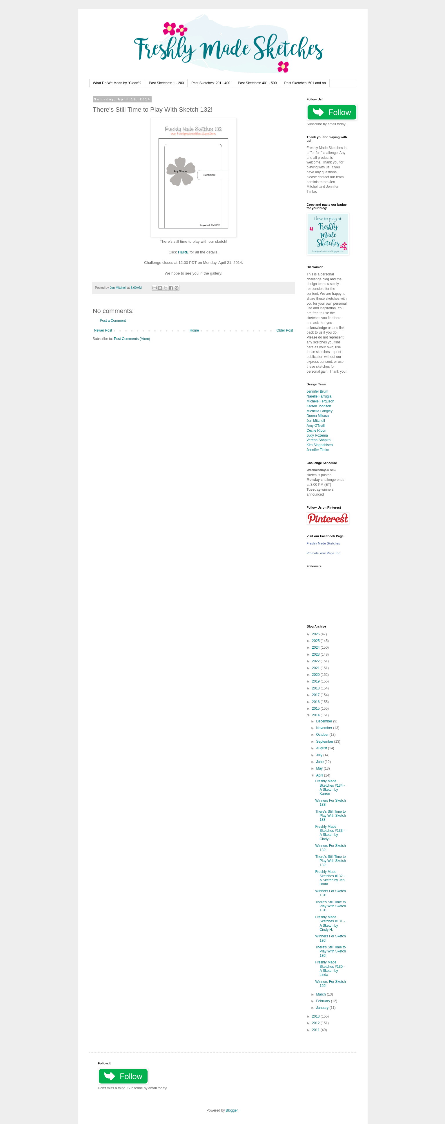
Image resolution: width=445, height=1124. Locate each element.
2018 (316, 688)
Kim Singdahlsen (320, 445)
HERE (183, 252)
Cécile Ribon (316, 430)
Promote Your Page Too (323, 553)
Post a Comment (113, 321)
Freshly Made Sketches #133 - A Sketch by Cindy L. (330, 833)
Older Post (285, 330)
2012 (316, 1023)
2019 (316, 681)
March (321, 994)
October (322, 735)
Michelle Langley (320, 411)
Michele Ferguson (320, 401)
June (320, 762)
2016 (316, 702)
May (320, 768)
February (323, 1001)
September (325, 741)
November (324, 728)
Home (194, 330)
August (322, 748)
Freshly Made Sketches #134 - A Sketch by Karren (330, 787)
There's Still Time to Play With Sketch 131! (330, 906)
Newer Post (103, 330)
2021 (316, 668)
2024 (316, 647)
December (324, 721)
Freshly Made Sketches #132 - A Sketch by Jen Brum (330, 878)
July (319, 755)
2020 (316, 675)
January (322, 1008)
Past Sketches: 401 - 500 (257, 83)
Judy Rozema (317, 435)
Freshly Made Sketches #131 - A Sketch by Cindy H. (330, 923)
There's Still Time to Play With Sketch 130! (330, 951)
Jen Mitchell (316, 421)
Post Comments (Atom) (132, 339)
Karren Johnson (319, 406)
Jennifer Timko (318, 450)
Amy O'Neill (316, 426)
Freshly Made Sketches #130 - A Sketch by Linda (330, 968)
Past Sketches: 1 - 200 (166, 83)
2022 (316, 661)
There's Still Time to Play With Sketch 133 (330, 816)
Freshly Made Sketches (323, 543)
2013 (316, 1016)
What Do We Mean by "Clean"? (117, 83)
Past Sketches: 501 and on (305, 83)
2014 (316, 715)
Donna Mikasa (318, 416)
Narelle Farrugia (319, 396)
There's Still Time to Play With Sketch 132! (330, 861)
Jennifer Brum (317, 391)
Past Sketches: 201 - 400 (210, 83)
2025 (316, 641)
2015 (316, 709)
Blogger (232, 1110)
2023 (316, 654)
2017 (316, 695)
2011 (316, 1030)
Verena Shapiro (319, 440)
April (320, 775)
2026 (316, 634)
